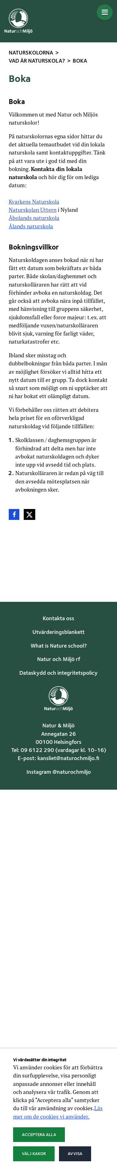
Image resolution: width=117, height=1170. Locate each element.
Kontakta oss (58, 618)
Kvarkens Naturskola (34, 201)
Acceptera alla (39, 1135)
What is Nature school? (59, 646)
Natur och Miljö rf (58, 659)
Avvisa (75, 1154)
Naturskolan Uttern (32, 209)
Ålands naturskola (31, 226)
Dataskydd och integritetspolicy (58, 673)
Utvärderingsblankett (58, 632)
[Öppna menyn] (105, 12)
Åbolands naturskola (34, 217)
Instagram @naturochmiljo (59, 772)
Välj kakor (34, 1154)
